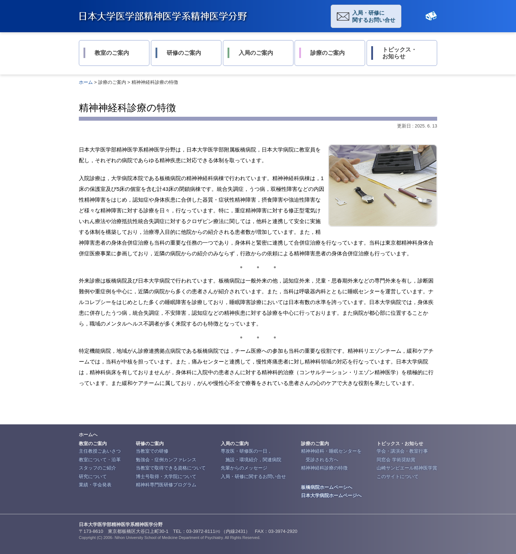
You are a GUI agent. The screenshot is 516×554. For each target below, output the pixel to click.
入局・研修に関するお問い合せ (373, 16)
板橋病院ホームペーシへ (326, 487)
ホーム (86, 82)
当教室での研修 (152, 451)
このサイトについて (398, 476)
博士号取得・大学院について (166, 476)
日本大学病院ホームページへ (331, 495)
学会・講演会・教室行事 (402, 451)
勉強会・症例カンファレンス (166, 459)
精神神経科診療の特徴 (324, 468)
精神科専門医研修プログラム (166, 484)
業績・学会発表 (95, 484)
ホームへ (88, 434)
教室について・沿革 (100, 459)
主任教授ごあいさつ (100, 451)
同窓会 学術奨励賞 (396, 459)
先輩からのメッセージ (244, 468)
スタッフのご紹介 (97, 468)
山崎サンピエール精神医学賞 (407, 468)
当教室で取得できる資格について (171, 468)
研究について (93, 476)
